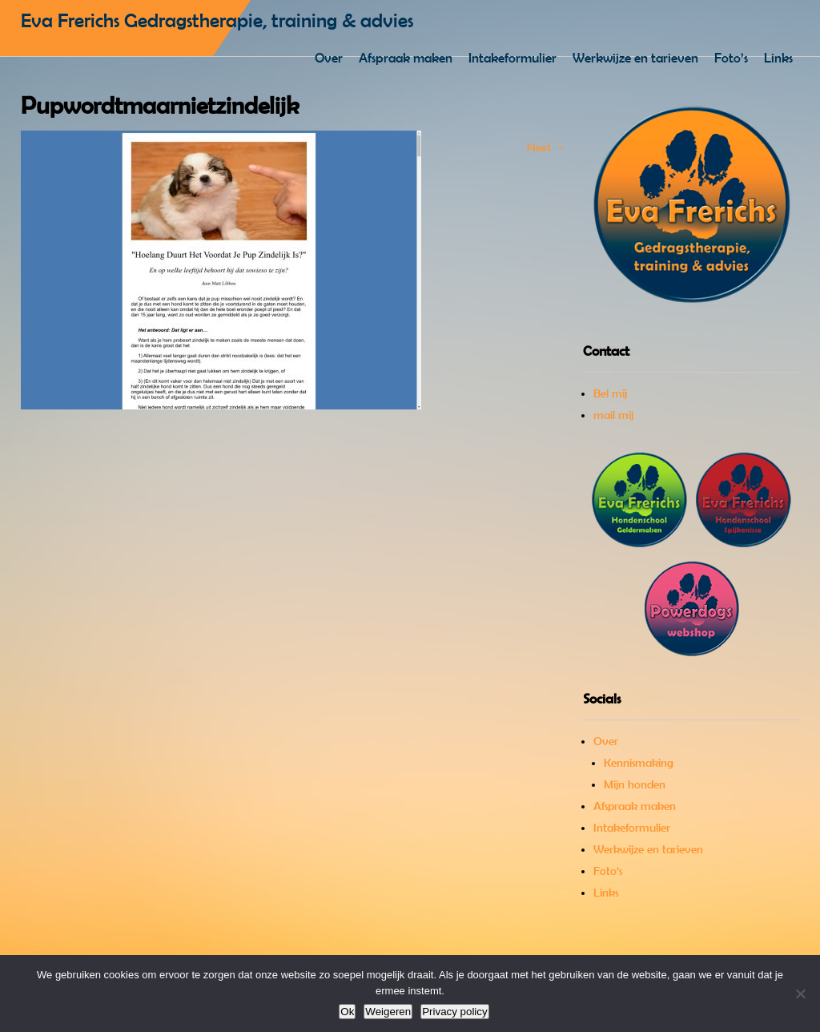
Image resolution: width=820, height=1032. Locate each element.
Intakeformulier (512, 57)
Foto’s (731, 57)
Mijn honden (634, 784)
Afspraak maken (405, 57)
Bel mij (610, 393)
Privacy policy (454, 1012)
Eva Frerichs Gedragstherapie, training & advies (217, 20)
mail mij (613, 415)
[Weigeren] (800, 994)
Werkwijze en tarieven (635, 57)
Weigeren (388, 1012)
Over (329, 57)
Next (546, 147)
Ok (347, 1012)
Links (778, 57)
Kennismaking (638, 762)
